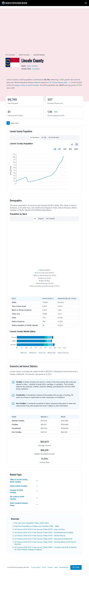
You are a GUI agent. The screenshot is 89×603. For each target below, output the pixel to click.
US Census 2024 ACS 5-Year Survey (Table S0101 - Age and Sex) (39, 548)
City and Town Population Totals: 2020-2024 (31, 541)
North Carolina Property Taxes (24, 523)
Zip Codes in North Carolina (24, 516)
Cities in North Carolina (24, 504)
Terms (44, 586)
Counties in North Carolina (24, 510)
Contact (50, 586)
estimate (37, 82)
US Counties (10, 55)
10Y (59, 149)
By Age (44, 137)
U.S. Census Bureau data (57, 82)
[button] (85, 3)
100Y (76, 149)
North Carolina (24, 55)
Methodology (63, 586)
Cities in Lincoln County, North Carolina (24, 499)
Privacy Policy (36, 586)
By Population (34, 137)
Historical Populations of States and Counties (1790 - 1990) (37, 545)
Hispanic (41, 227)
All (55, 149)
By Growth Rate (54, 137)
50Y (70, 149)
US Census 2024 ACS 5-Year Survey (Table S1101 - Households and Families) (44, 551)
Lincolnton (36, 69)
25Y (65, 149)
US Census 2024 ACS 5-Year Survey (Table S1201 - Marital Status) (40, 554)
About (56, 586)
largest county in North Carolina (27, 85)
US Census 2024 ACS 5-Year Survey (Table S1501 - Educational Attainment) (43, 557)
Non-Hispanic (50, 227)
